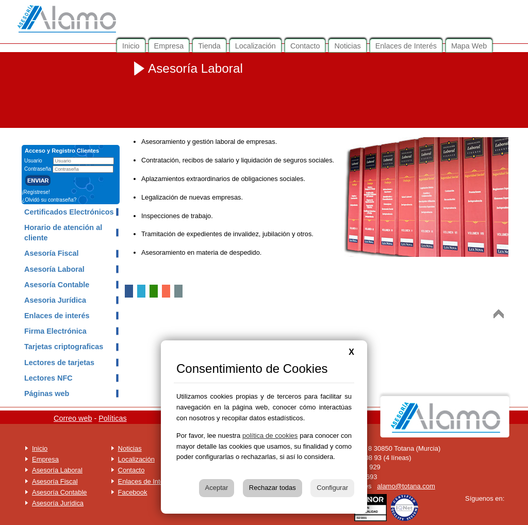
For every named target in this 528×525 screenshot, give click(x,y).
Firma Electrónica (55, 331)
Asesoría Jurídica (58, 503)
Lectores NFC (48, 378)
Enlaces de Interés (145, 481)
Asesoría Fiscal (51, 253)
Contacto (131, 470)
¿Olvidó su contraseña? (49, 200)
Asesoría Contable (56, 285)
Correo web (73, 418)
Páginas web (46, 393)
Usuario (34, 160)
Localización (136, 459)
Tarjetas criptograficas (63, 346)
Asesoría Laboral (54, 269)
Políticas (112, 418)
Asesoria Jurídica (55, 300)
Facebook (132, 492)
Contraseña (38, 169)
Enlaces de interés (56, 315)
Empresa (45, 459)
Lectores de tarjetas (59, 362)
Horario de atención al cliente (63, 232)
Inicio (39, 448)
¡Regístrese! (36, 192)
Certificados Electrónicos (69, 212)
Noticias (130, 448)
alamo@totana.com (406, 486)
